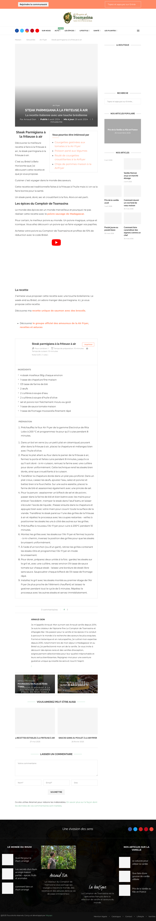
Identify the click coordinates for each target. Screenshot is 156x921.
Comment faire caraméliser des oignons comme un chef (132, 231)
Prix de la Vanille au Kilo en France (123, 130)
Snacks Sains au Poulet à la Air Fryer (78, 738)
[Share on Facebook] (67, 609)
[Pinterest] (32, 31)
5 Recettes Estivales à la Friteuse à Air (35, 738)
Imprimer (88, 344)
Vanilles (151, 916)
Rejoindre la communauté (33, 4)
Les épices (69, 31)
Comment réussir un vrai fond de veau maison (131, 202)
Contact (128, 916)
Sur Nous (46, 31)
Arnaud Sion (30, 119)
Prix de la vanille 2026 (111, 201)
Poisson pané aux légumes (71, 150)
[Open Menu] (138, 30)
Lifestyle (84, 31)
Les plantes (110, 31)
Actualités (30, 40)
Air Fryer (43, 40)
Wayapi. (49, 915)
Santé (96, 31)
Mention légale (100, 916)
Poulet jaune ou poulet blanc (111, 228)
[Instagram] (27, 31)
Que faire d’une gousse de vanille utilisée (141, 876)
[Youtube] (37, 31)
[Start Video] (56, 262)
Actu (58, 30)
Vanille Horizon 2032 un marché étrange (131, 175)
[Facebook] (17, 31)
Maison (18, 40)
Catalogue (116, 916)
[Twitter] (22, 31)
